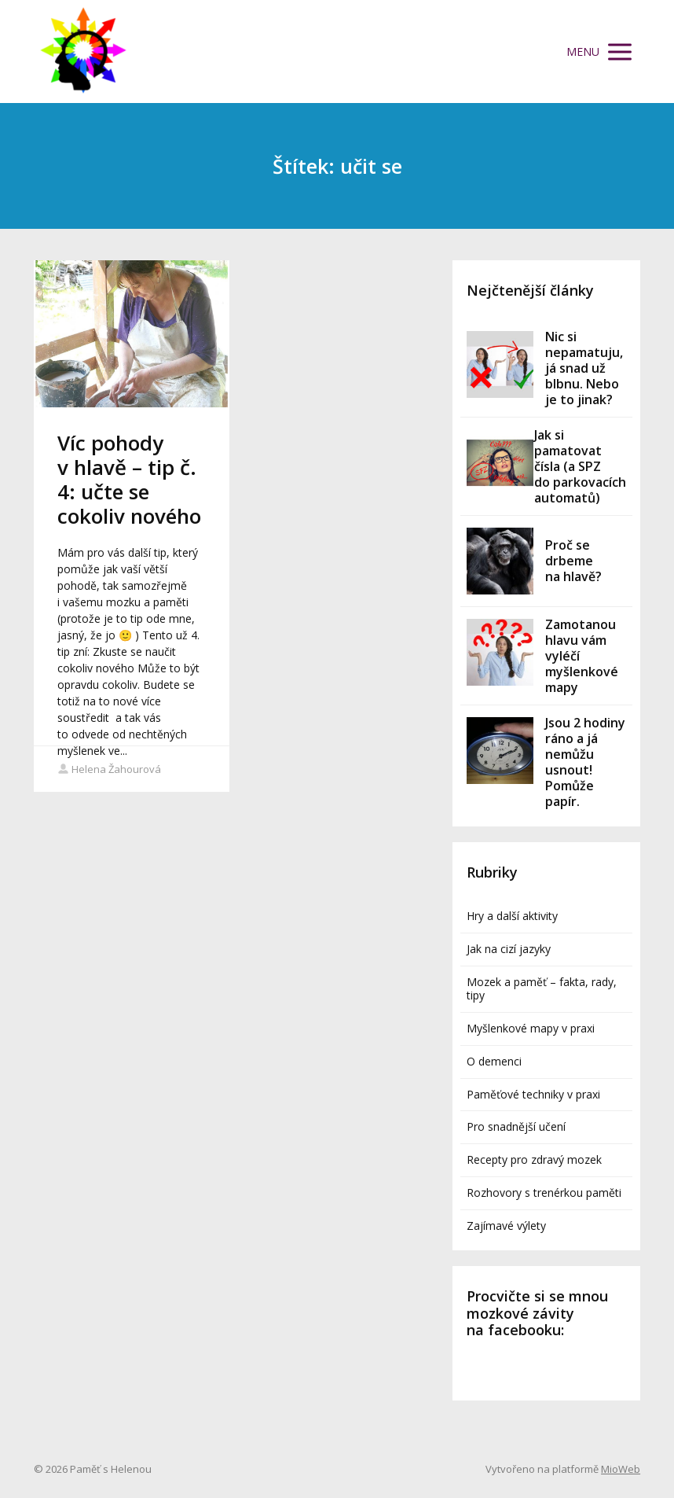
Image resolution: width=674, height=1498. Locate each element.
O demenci (494, 1061)
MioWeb (620, 1469)
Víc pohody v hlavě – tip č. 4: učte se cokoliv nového (129, 480)
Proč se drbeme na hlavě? (573, 560)
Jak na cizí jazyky (509, 948)
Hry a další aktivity (512, 915)
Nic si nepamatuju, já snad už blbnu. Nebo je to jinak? (584, 368)
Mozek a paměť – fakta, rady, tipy (542, 988)
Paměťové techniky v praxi (533, 1094)
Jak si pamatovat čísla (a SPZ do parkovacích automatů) (580, 466)
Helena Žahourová (109, 769)
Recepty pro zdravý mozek (534, 1159)
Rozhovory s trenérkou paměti (544, 1192)
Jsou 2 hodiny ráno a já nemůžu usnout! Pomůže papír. (585, 762)
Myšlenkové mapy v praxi (531, 1028)
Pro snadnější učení (516, 1126)
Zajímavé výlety (506, 1225)
